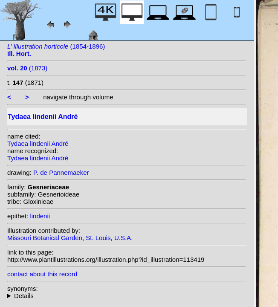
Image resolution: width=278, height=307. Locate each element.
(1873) (27, 68)
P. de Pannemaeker (61, 172)
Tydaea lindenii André (37, 143)
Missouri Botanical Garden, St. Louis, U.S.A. (70, 237)
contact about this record (42, 274)
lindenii (40, 216)
